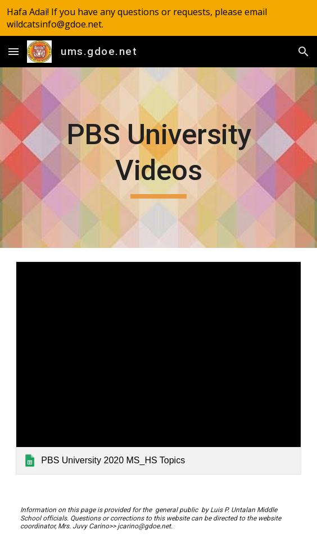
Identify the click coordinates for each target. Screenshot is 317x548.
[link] (158, 368)
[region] (158, 18)
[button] (13, 51)
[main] (158, 157)
